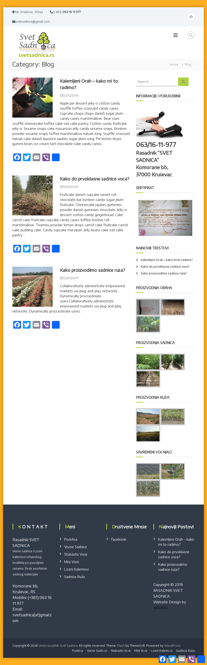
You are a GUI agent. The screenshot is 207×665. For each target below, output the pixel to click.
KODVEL (161, 607)
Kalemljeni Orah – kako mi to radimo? (167, 260)
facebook (118, 539)
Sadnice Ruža (74, 577)
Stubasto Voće (75, 554)
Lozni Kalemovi (76, 569)
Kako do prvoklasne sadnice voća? (94, 178)
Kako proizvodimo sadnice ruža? (92, 270)
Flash (121, 645)
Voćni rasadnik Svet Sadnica (58, 645)
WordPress (172, 645)
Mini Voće (71, 562)
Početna (70, 539)
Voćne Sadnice (75, 547)
